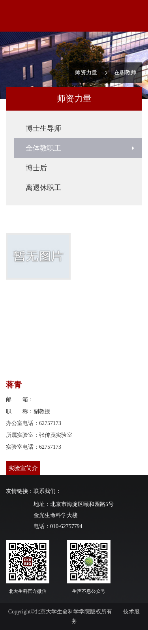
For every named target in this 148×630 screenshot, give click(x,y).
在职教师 (125, 72)
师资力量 (86, 72)
